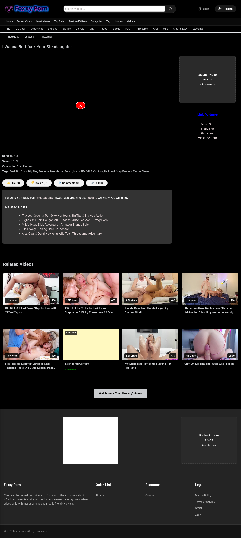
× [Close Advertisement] (80, 106)
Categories (97, 21)
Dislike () (39, 183)
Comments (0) (69, 183)
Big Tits (67, 28)
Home (9, 21)
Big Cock (20, 28)
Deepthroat (37, 28)
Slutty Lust (208, 133)
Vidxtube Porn (207, 138)
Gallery (131, 21)
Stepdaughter (46, 198)
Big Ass (80, 28)
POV (127, 28)
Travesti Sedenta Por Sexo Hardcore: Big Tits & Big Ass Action (63, 215)
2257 (198, 514)
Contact (150, 495)
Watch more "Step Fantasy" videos (120, 393)
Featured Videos (78, 21)
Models (119, 21)
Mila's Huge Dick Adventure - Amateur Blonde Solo (55, 224)
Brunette (52, 28)
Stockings (198, 28)
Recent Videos (25, 21)
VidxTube (47, 36)
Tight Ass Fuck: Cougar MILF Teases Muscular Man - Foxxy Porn (65, 220)
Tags (109, 21)
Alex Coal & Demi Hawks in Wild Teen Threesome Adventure (62, 233)
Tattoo (103, 28)
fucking (92, 198)
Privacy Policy (203, 495)
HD (9, 28)
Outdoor (98, 171)
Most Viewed (43, 21)
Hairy (76, 171)
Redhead (109, 171)
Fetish (68, 171)
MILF (92, 28)
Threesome (141, 28)
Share (97, 182)
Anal (155, 28)
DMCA (199, 508)
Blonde (116, 28)
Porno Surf (207, 124)
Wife (165, 28)
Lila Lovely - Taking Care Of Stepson (45, 229)
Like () (13, 183)
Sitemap (100, 495)
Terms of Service (205, 501)
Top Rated (59, 21)
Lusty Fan (207, 129)
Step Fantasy (180, 28)
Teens (145, 171)
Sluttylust (13, 36)
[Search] (170, 9)
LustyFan (30, 36)
